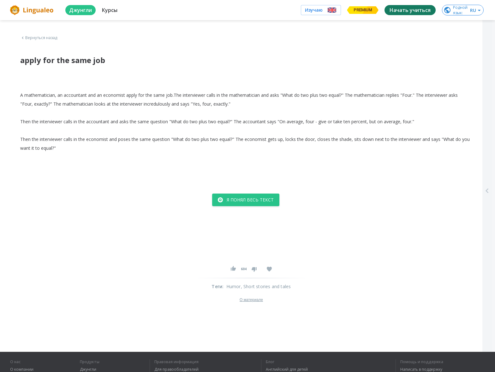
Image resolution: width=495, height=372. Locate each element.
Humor (233, 286)
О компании (21, 369)
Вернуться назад (38, 38)
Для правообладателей (176, 369)
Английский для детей (287, 369)
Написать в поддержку (421, 369)
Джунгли (88, 369)
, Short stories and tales (266, 286)
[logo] (32, 10)
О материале (251, 300)
